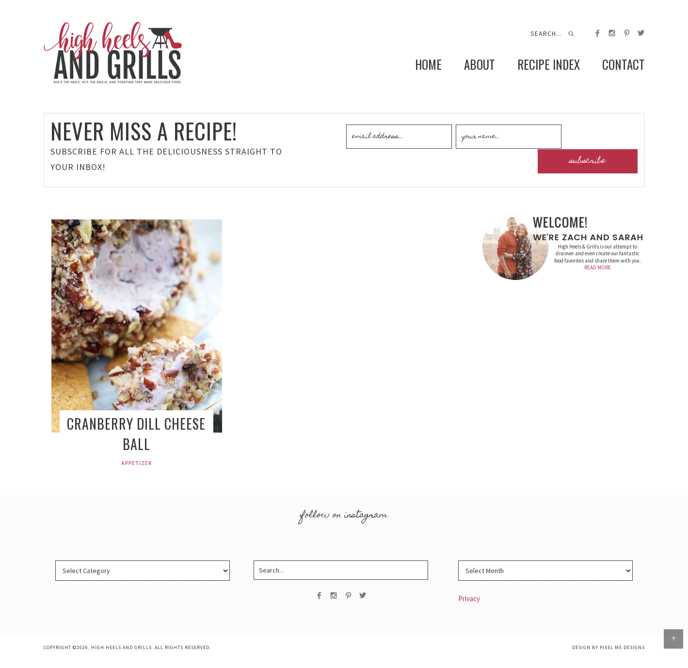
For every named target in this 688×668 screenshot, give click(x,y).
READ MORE (597, 276)
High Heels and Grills (128, 57)
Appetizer (136, 472)
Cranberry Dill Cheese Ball (136, 443)
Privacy (469, 607)
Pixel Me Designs (622, 656)
